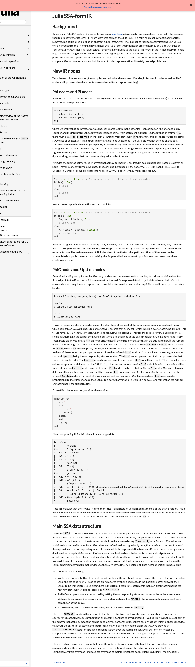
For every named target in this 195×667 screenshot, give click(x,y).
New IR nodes (66, 71)
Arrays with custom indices (21, 200)
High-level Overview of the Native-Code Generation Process (26, 117)
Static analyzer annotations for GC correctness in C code (25, 243)
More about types (16, 90)
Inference (12, 213)
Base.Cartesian (15, 132)
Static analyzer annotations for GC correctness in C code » (153, 662)
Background (64, 26)
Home (4, 28)
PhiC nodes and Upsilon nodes (78, 269)
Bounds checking (16, 184)
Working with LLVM (17, 167)
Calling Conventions (18, 109)
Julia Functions (15, 125)
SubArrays (12, 148)
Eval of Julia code (16, 103)
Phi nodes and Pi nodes (72, 91)
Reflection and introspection (19, 61)
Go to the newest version (97, 7)
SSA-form (117, 33)
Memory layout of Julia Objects (24, 96)
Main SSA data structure (76, 526)
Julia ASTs (12, 84)
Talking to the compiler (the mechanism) (25, 140)
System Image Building (19, 161)
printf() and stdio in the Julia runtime (22, 175)
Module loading (15, 206)
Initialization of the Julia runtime (24, 77)
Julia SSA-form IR (16, 219)
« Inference (58, 662)
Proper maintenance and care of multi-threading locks (24, 192)
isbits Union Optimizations (21, 155)
